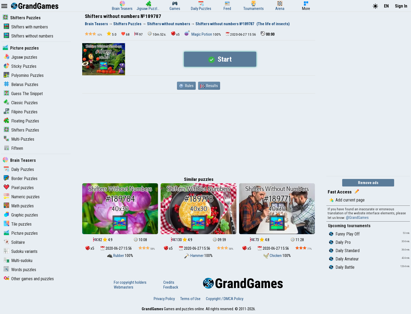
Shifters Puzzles (22, 17)
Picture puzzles (21, 48)
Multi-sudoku (18, 260)
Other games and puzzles (29, 278)
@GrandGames (357, 217)
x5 (175, 33)
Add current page (347, 200)
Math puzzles (19, 205)
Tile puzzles (18, 224)
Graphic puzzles (21, 215)
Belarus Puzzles (21, 84)
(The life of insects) (273, 23)
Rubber (116, 255)
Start (220, 59)
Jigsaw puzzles (20, 57)
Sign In (401, 6)
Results (209, 85)
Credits (168, 282)
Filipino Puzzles (20, 111)
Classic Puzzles (21, 102)
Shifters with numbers (26, 26)
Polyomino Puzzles (24, 75)
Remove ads (368, 182)
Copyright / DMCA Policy (224, 298)
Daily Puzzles (19, 169)
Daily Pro (340, 242)
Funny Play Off (344, 234)
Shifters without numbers (28, 36)
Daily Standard (344, 250)
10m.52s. (157, 33)
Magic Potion (198, 34)
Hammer (194, 255)
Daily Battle (342, 267)
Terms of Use (190, 298)
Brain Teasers (19, 160)
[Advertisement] (198, 133)
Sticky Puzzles (20, 66)
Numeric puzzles (22, 196)
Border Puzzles (20, 178)
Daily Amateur (344, 258)
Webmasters (123, 287)
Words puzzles (20, 269)
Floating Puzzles (21, 121)
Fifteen (13, 148)
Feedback (170, 287)
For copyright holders (130, 282)
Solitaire (14, 242)
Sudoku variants (20, 251)
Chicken (272, 255)
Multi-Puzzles (19, 139)
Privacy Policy (164, 298)
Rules (186, 85)
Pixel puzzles (19, 187)
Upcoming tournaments (349, 225)
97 (138, 34)
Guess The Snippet (23, 93)
